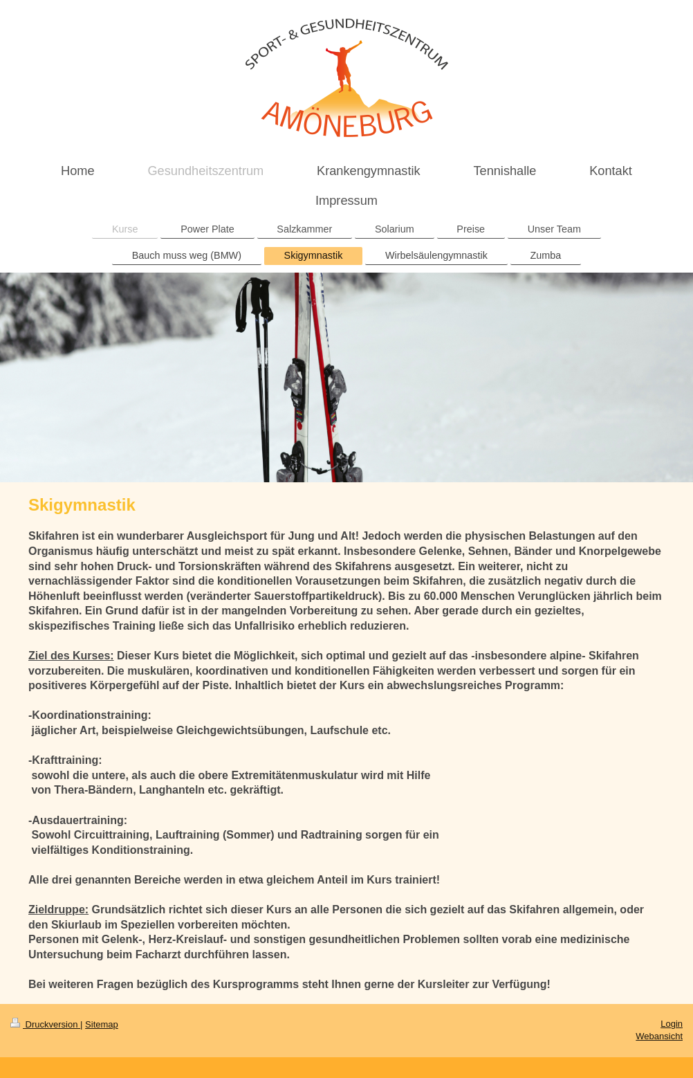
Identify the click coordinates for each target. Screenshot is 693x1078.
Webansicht (659, 1036)
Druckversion (45, 1024)
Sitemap (101, 1024)
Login (671, 1023)
